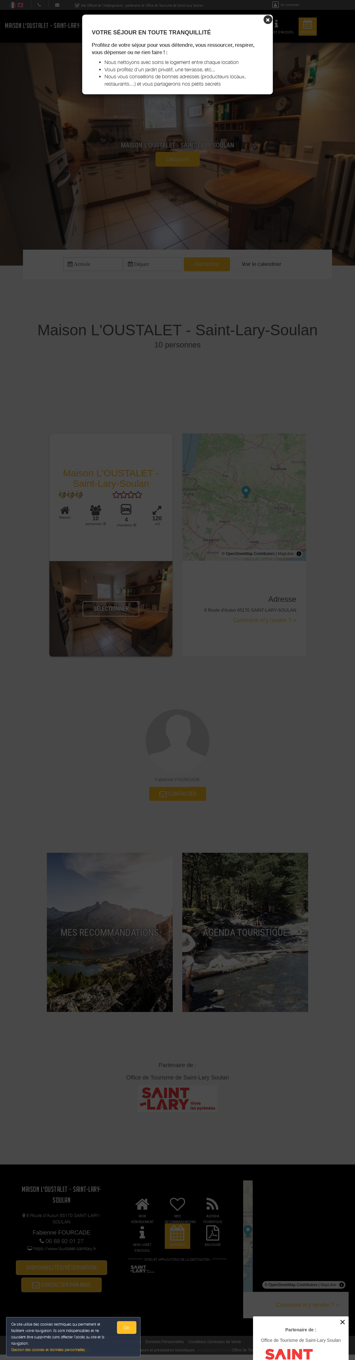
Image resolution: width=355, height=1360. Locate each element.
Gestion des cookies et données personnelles (48, 1349)
